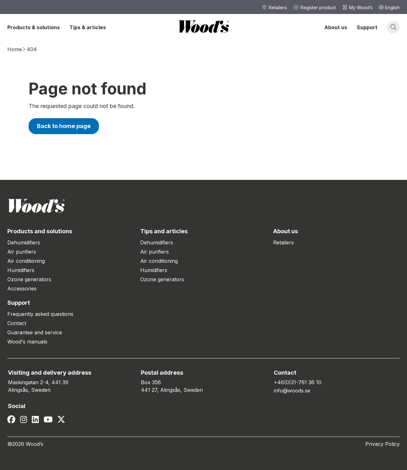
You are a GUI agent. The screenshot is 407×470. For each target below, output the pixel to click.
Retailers (283, 242)
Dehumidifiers (23, 242)
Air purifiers (21, 252)
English (389, 7)
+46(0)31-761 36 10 (297, 382)
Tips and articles (164, 231)
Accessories (22, 288)
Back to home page (64, 126)
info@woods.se (292, 390)
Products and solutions (39, 231)
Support (367, 27)
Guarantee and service (34, 332)
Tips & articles (87, 27)
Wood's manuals (27, 341)
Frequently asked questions (40, 314)
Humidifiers (20, 270)
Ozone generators (29, 279)
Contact (16, 323)
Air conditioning (26, 261)
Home (14, 49)
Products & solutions (33, 27)
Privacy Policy (382, 444)
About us (335, 27)
